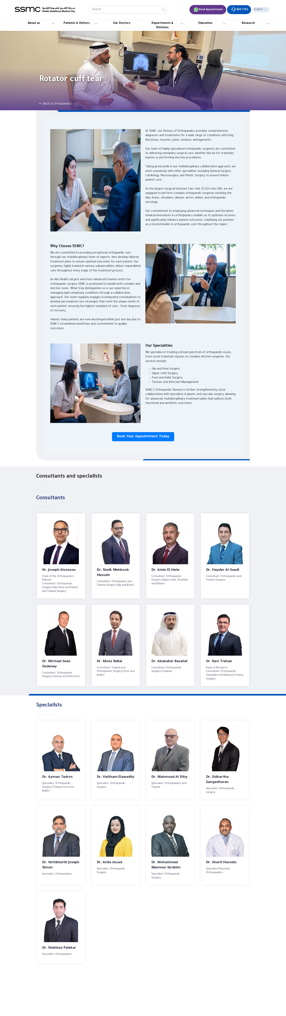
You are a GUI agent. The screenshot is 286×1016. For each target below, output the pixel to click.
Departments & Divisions (162, 25)
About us (34, 23)
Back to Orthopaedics (55, 104)
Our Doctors (121, 23)
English (258, 9)
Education (205, 23)
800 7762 (239, 9)
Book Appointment (208, 9)
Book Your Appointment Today (143, 437)
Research (248, 23)
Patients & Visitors (77, 23)
